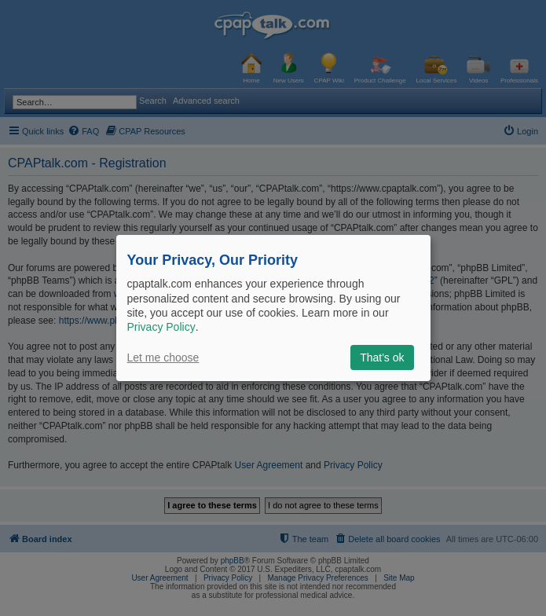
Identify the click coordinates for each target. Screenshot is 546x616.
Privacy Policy (161, 327)
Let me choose (163, 357)
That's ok (382, 357)
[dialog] (273, 308)
